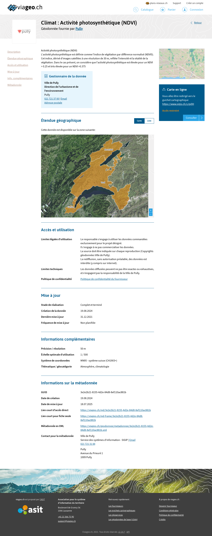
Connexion (192, 9)
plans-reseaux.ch (156, 3)
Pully (79, 28)
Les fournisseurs (115, 506)
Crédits (162, 519)
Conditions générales (168, 510)
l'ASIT (42, 499)
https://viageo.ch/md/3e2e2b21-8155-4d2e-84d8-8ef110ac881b (115, 410)
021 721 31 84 (87, 444)
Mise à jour (13, 72)
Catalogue (143, 9)
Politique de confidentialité (171, 515)
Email (64, 99)
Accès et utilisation (17, 65)
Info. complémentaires (20, 78)
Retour (198, 23)
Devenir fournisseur (168, 506)
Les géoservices (115, 515)
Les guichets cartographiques (121, 510)
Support (177, 3)
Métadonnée (14, 85)
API (128, 532)
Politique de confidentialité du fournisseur (104, 279)
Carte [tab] (139, 121)
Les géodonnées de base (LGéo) (122, 519)
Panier (168, 9)
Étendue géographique (20, 58)
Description (13, 52)
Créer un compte (194, 3)
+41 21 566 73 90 (66, 516)
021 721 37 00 (51, 99)
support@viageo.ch (67, 521)
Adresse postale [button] (53, 103)
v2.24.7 (121, 532)
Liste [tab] (149, 121)
